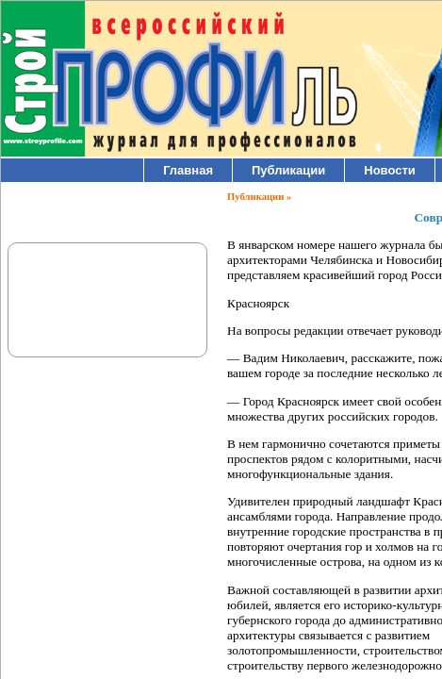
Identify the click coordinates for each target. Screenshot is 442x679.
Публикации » (259, 196)
